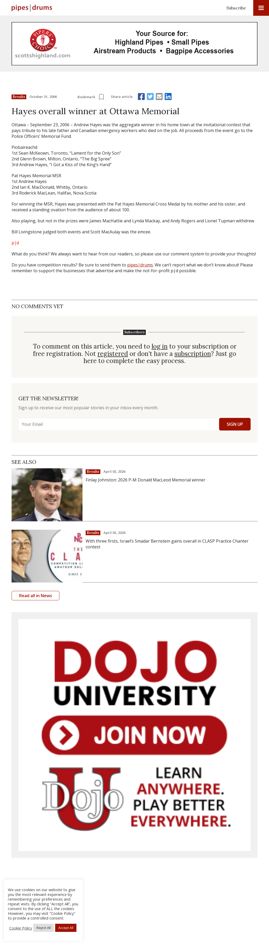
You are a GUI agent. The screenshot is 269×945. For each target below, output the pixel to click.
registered (112, 354)
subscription (192, 354)
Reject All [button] (44, 927)
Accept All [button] (65, 927)
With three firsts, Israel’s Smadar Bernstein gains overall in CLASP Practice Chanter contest (167, 544)
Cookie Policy (20, 928)
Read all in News (35, 595)
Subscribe (236, 7)
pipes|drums (140, 265)
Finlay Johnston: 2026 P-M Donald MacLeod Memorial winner (145, 480)
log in (160, 346)
